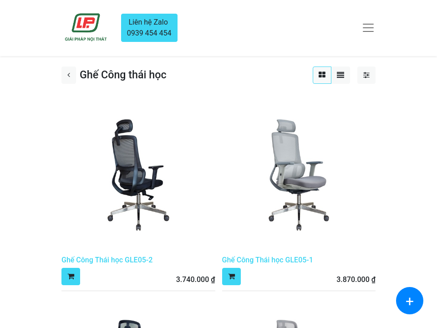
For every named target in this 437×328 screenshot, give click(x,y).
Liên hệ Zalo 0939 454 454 (149, 27)
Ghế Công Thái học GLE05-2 (106, 260)
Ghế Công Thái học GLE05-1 (267, 260)
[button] (70, 276)
